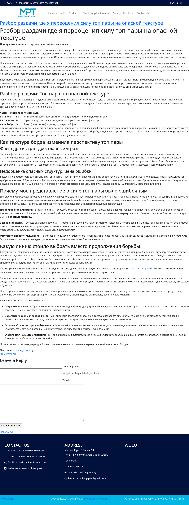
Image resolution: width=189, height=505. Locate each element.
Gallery (117, 13)
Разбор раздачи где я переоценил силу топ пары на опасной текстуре (81, 23)
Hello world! (6, 432)
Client (86, 13)
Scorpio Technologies (95, 498)
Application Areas (101, 13)
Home (50, 13)
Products (73, 13)
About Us (61, 13)
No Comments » (9, 353)
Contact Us (143, 13)
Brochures (128, 13)
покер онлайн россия (141, 268)
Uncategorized (22, 350)
